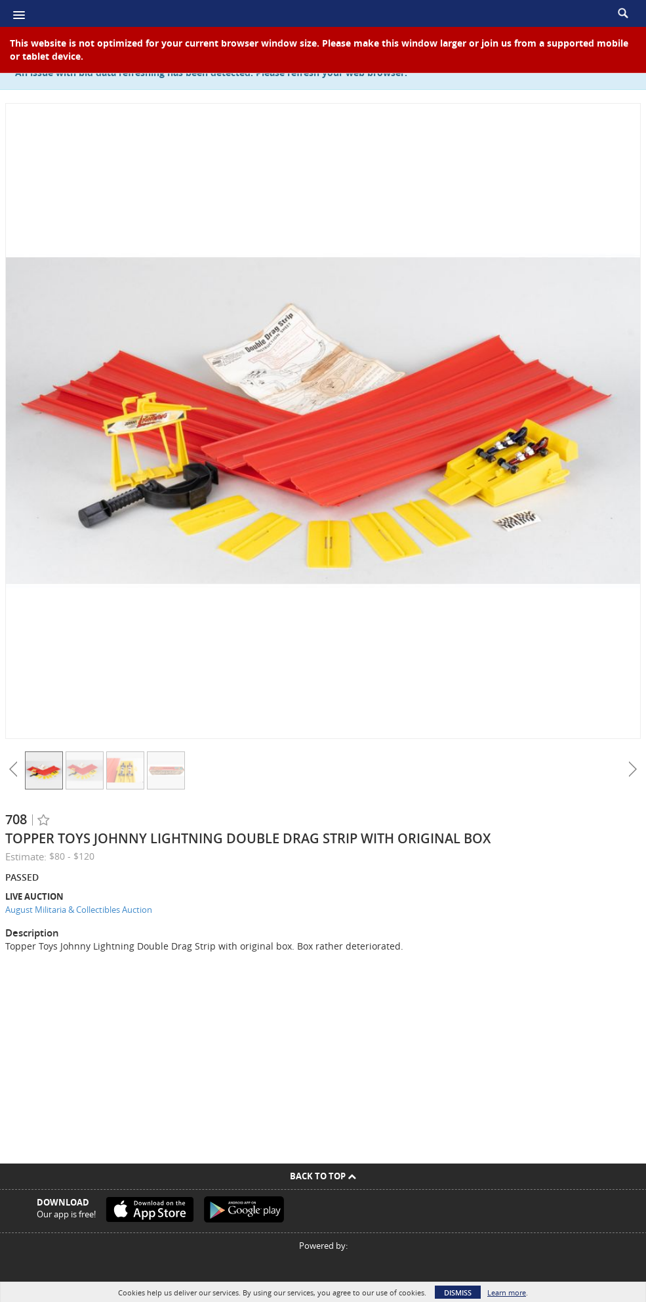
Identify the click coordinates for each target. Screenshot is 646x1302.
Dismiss (458, 1292)
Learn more (506, 1292)
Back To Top (323, 1176)
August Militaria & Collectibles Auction (78, 909)
